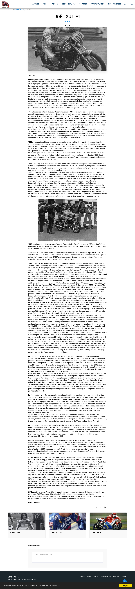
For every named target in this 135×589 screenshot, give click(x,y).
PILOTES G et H (19, 10)
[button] (124, 4)
